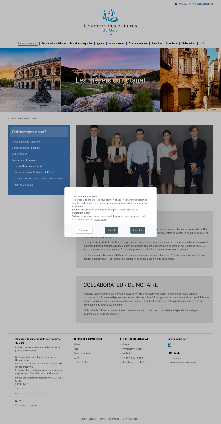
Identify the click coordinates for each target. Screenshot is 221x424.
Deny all (111, 230)
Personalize (84, 230)
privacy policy (100, 219)
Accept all (138, 230)
